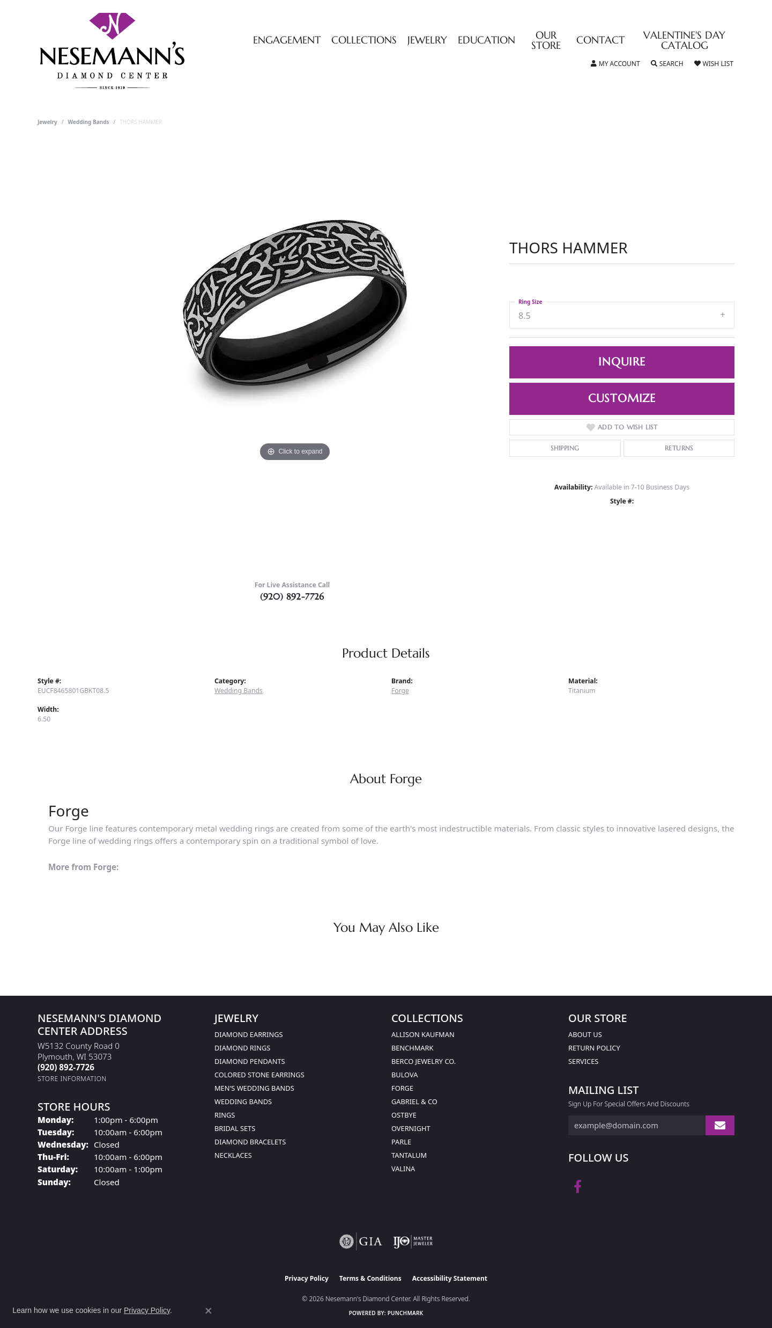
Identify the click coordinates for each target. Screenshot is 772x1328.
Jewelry (427, 40)
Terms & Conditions (370, 1278)
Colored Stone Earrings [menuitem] (259, 1074)
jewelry (47, 122)
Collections (364, 40)
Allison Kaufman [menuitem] (423, 1034)
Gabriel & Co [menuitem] (414, 1101)
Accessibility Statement (449, 1278)
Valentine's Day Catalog (684, 41)
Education (486, 40)
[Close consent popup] (208, 1311)
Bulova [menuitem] (404, 1074)
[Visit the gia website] (360, 1241)
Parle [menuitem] (401, 1142)
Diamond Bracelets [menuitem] (250, 1142)
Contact (600, 40)
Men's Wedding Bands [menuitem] (254, 1088)
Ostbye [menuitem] (404, 1115)
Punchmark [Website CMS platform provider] (406, 1313)
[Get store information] (72, 1078)
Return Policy (594, 1048)
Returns (679, 448)
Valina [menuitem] (403, 1168)
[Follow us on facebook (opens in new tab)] (578, 1186)
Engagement (287, 40)
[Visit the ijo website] (413, 1241)
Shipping (565, 448)
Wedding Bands (88, 122)
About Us (585, 1034)
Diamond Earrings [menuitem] (248, 1034)
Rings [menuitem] (224, 1115)
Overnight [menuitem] (410, 1128)
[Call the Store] (66, 1067)
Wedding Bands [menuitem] (243, 1101)
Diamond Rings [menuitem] (242, 1048)
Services (583, 1061)
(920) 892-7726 (292, 596)
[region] (295, 357)
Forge (400, 690)
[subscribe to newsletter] (720, 1125)
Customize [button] (622, 398)
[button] (615, 64)
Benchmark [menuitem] (412, 1048)
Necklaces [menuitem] (233, 1155)
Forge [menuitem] (402, 1088)
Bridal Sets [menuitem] (234, 1128)
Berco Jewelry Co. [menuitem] (423, 1061)
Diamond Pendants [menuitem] (249, 1061)
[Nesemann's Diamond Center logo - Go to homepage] (146, 51)
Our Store (546, 41)
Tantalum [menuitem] (409, 1155)
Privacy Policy (307, 1278)
